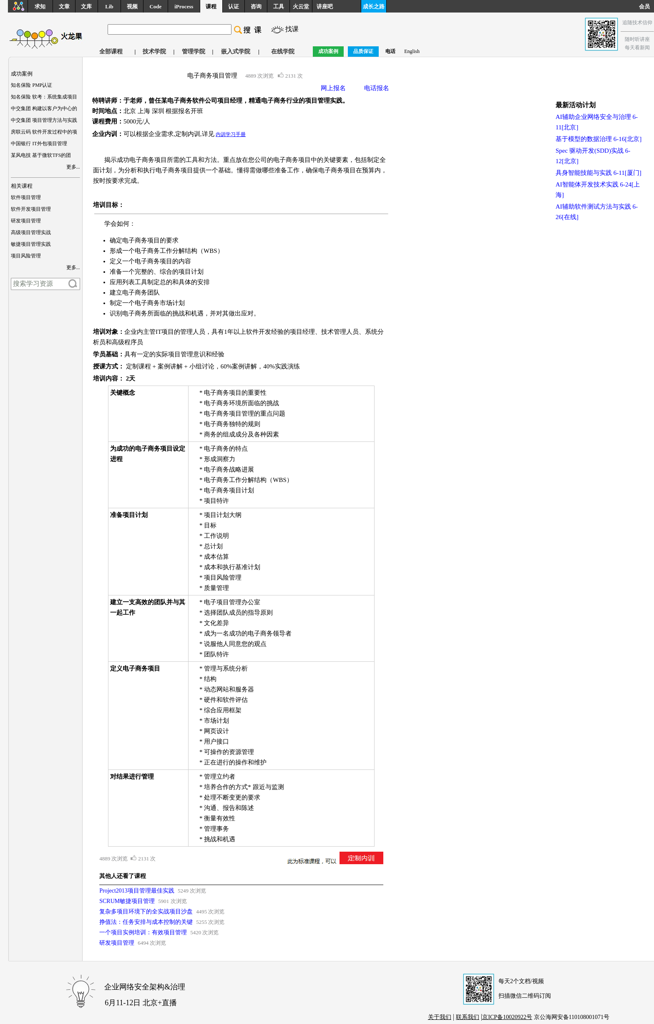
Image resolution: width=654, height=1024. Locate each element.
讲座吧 (325, 6)
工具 (278, 6)
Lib (109, 6)
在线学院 (282, 51)
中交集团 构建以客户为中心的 (44, 108)
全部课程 (111, 51)
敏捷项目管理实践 (31, 244)
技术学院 (154, 51)
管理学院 (193, 51)
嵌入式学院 (235, 51)
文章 (64, 6)
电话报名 (376, 88)
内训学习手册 (231, 134)
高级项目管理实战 (31, 232)
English (412, 51)
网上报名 (333, 88)
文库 (86, 6)
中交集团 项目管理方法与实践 (44, 120)
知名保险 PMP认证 (31, 85)
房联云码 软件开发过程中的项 (44, 132)
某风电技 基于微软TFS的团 (41, 155)
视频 (132, 6)
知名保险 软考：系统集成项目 (44, 97)
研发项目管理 (26, 221)
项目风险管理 (26, 256)
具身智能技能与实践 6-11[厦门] (598, 172)
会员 (646, 6)
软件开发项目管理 (31, 209)
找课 (292, 29)
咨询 (256, 6)
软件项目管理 (26, 197)
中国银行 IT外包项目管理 (39, 143)
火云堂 (301, 6)
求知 (40, 6)
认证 (233, 6)
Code (155, 6)
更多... (73, 167)
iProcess (183, 6)
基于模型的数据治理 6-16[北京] (598, 139)
